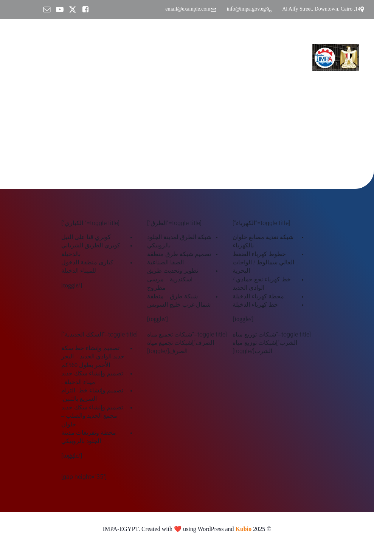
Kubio (244, 530)
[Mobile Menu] (17, 57)
